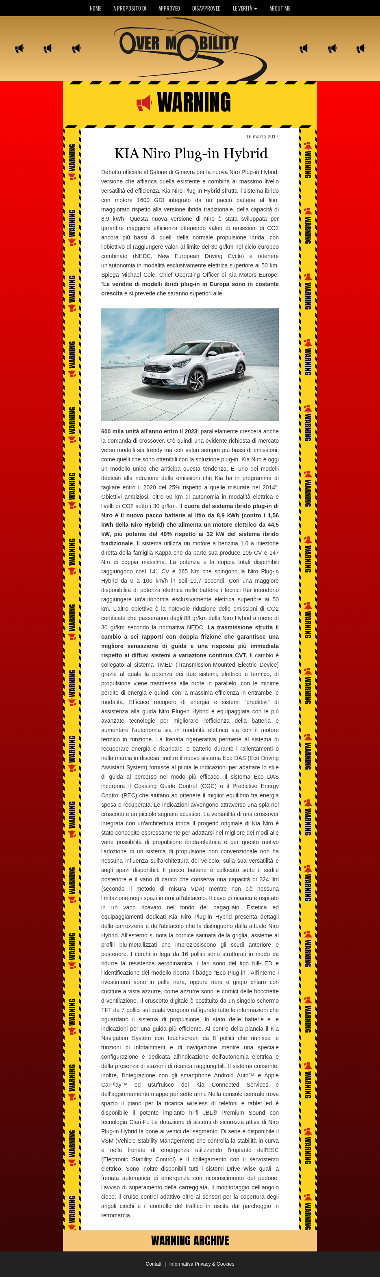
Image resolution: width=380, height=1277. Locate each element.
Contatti (154, 1264)
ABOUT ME (279, 8)
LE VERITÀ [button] (245, 8)
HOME (95, 8)
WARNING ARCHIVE (190, 1240)
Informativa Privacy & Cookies (201, 1264)
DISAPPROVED (206, 8)
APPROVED (169, 8)
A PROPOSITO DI (129, 8)
